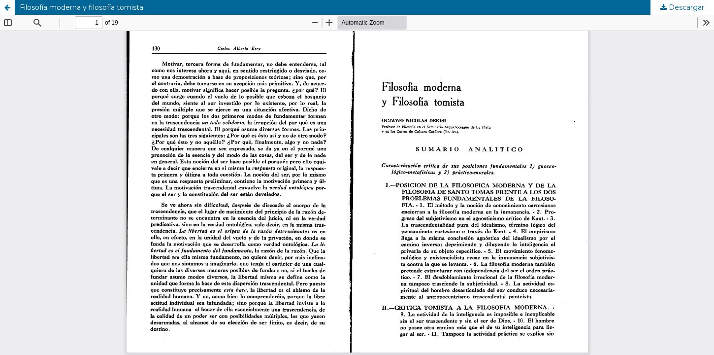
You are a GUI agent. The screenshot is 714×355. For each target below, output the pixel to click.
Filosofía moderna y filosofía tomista (81, 7)
